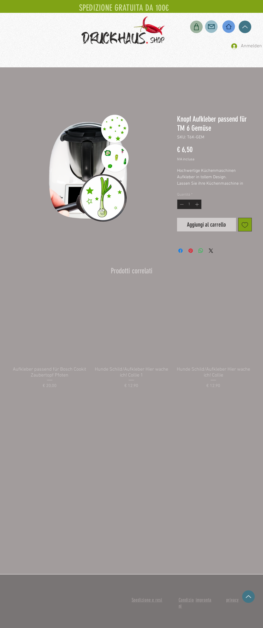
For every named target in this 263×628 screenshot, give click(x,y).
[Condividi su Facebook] (180, 250)
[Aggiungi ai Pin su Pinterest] (190, 250)
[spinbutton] (189, 204)
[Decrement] (181, 204)
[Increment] (197, 204)
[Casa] (228, 26)
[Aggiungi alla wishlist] (245, 224)
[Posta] (211, 26)
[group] (131, 341)
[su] (245, 27)
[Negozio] (196, 27)
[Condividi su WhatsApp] (201, 250)
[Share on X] (211, 250)
